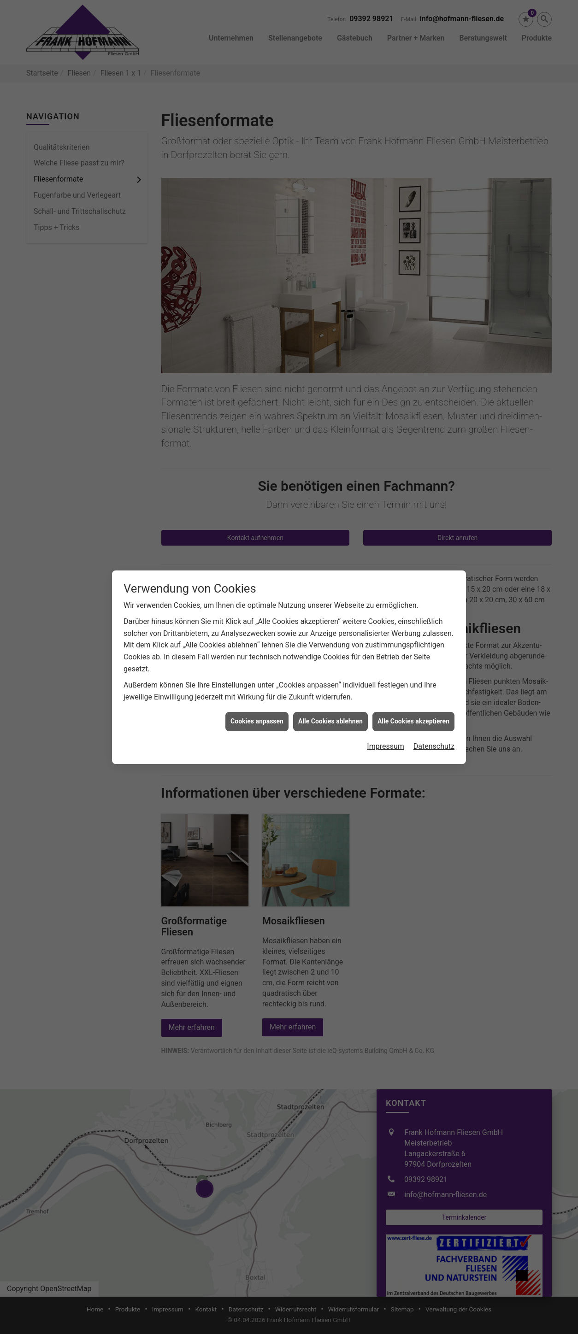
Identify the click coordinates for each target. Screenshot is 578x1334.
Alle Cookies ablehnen (330, 684)
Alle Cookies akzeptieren (413, 684)
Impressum (385, 709)
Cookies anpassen (256, 684)
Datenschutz (433, 709)
